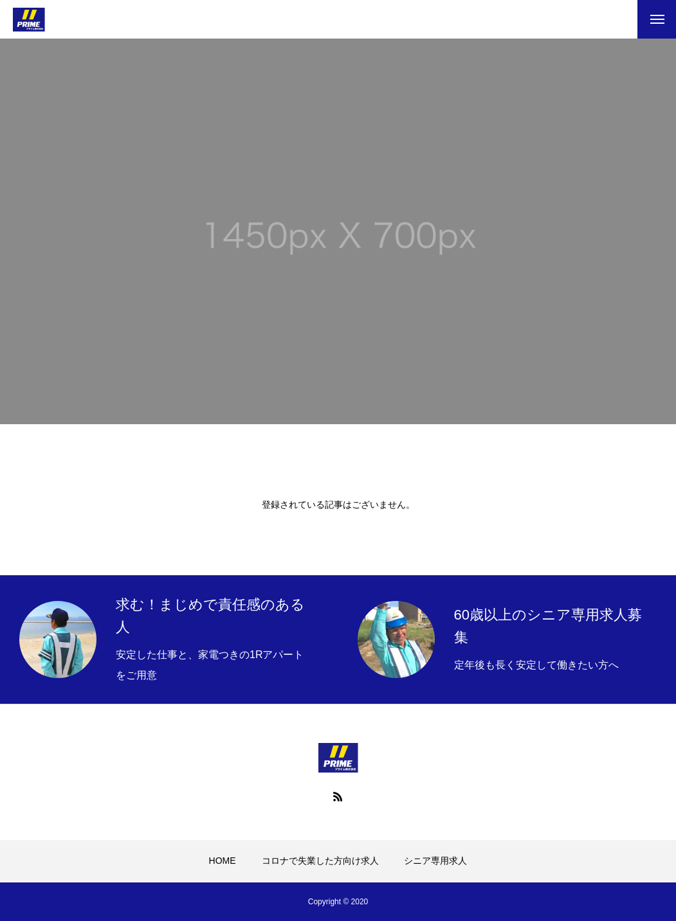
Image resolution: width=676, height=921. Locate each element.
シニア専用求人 (435, 860)
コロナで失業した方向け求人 (320, 860)
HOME (222, 860)
